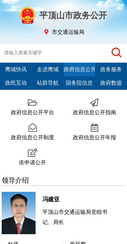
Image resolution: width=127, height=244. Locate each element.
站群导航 (48, 83)
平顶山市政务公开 (63, 15)
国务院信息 (79, 83)
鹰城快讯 (16, 69)
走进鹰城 (48, 69)
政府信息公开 (80, 69)
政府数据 (111, 83)
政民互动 (16, 83)
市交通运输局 (68, 32)
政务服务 (111, 69)
